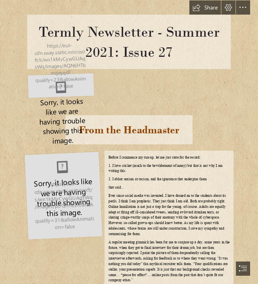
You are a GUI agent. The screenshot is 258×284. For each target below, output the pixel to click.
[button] (205, 7)
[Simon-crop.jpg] (63, 195)
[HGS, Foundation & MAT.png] (59, 85)
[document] (129, 142)
